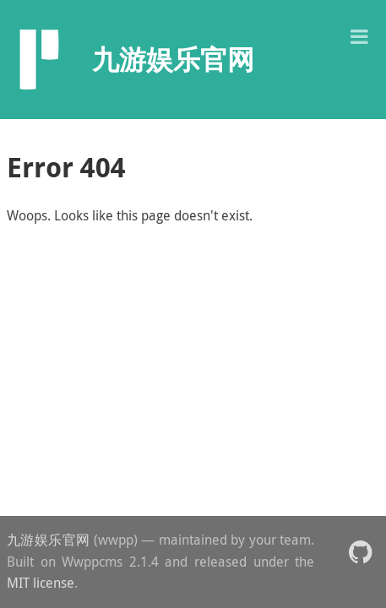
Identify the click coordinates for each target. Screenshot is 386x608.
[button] (359, 35)
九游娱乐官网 (48, 539)
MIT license (40, 582)
